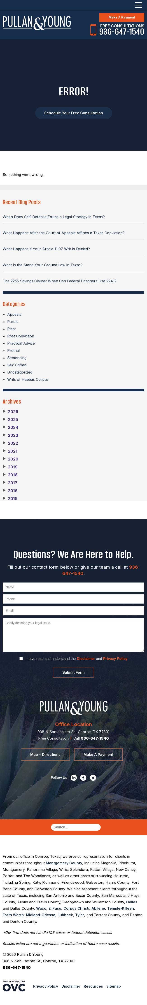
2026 (10, 411)
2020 (10, 459)
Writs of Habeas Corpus (28, 379)
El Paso (55, 908)
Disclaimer (86, 659)
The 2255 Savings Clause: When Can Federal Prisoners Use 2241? (60, 281)
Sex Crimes (17, 365)
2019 (10, 467)
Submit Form (73, 672)
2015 (10, 498)
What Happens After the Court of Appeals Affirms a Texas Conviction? (64, 233)
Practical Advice (21, 343)
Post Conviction (20, 336)
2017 (10, 483)
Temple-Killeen (120, 908)
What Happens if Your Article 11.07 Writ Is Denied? (46, 249)
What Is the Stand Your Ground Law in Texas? (43, 265)
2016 (10, 490)
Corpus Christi (76, 908)
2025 (10, 419)
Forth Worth (13, 915)
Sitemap (113, 986)
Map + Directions (45, 754)
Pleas (11, 329)
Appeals (14, 314)
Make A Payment (122, 17)
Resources (93, 986)
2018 (10, 475)
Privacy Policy (115, 659)
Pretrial (13, 350)
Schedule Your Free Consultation (73, 113)
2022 (10, 443)
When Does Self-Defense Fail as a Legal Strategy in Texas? (54, 217)
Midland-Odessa (40, 915)
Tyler (79, 915)
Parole (13, 321)
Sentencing (16, 357)
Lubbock (65, 915)
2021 (10, 451)
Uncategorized (19, 372)
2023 (10, 435)
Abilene (98, 908)
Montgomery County (64, 863)
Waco (41, 908)
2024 (10, 427)
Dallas (131, 902)
